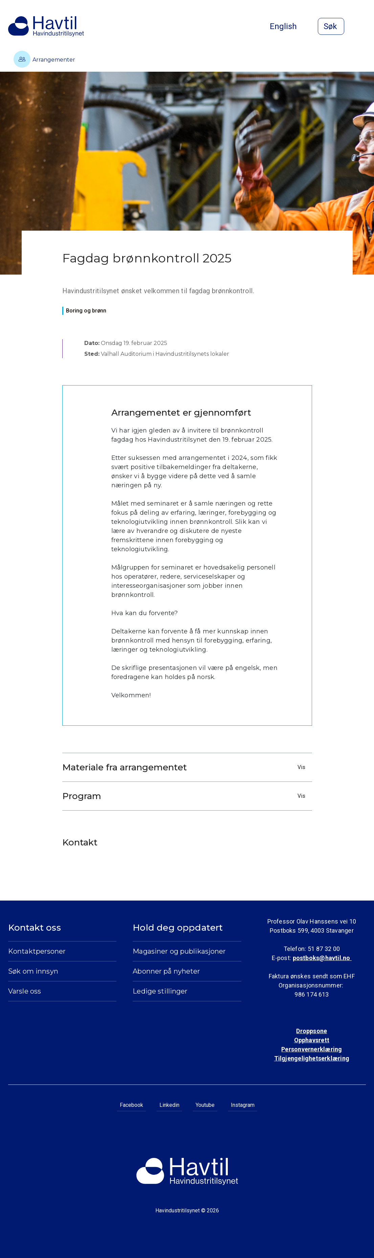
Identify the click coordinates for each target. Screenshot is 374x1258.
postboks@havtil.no (322, 957)
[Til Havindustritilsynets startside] (46, 26)
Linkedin (169, 1105)
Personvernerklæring (311, 1049)
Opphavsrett (311, 1040)
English (289, 26)
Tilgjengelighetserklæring (311, 1058)
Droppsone (311, 1030)
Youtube (205, 1105)
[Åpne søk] (331, 26)
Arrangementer (44, 59)
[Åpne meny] (362, 27)
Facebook (131, 1105)
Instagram (243, 1105)
